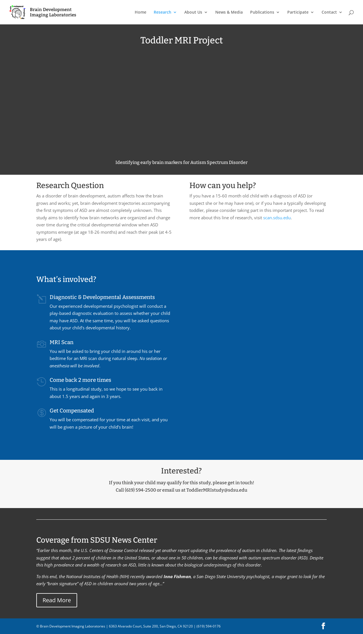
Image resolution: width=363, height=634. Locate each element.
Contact (329, 12)
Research (162, 12)
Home (140, 12)
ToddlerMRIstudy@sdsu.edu (216, 490)
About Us (193, 12)
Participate (298, 12)
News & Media (229, 12)
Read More (57, 600)
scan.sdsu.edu (277, 217)
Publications (262, 12)
